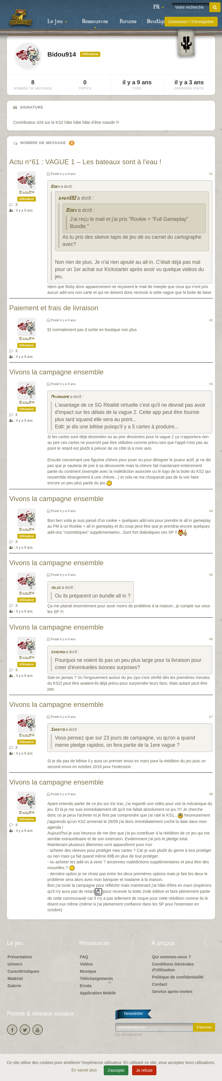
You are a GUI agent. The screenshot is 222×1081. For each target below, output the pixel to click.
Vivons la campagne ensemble (56, 372)
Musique (88, 971)
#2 (211, 320)
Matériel (15, 978)
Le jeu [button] (57, 21)
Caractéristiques (23, 971)
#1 (211, 174)
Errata (85, 985)
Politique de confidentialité (178, 977)
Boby (55, 187)
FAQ (84, 957)
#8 (211, 794)
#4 (211, 511)
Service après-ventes (172, 991)
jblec (56, 588)
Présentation (20, 957)
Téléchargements (96, 978)
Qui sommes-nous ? (171, 957)
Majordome (60, 397)
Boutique (158, 21)
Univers (15, 964)
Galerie (14, 985)
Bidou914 (26, 193)
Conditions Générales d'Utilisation (173, 967)
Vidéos (86, 964)
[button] (158, 7)
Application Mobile (98, 993)
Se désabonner (129, 1034)
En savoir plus (84, 1070)
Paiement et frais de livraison (53, 308)
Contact (159, 984)
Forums (128, 21)
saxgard (58, 652)
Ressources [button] (95, 23)
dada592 (67, 198)
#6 (211, 639)
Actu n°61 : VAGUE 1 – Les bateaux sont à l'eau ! (85, 162)
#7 (211, 716)
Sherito (57, 730)
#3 (211, 384)
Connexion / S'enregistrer (191, 21)
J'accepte (116, 1070)
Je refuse (144, 1070)
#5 (211, 574)
